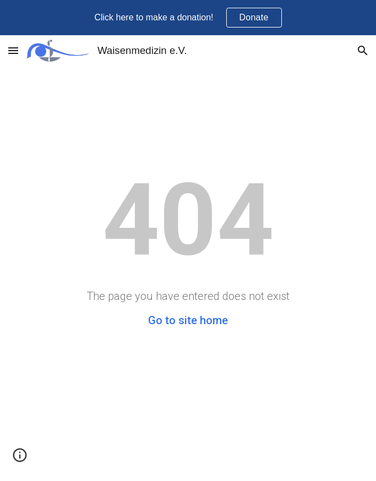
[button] (13, 50)
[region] (188, 17)
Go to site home (188, 320)
